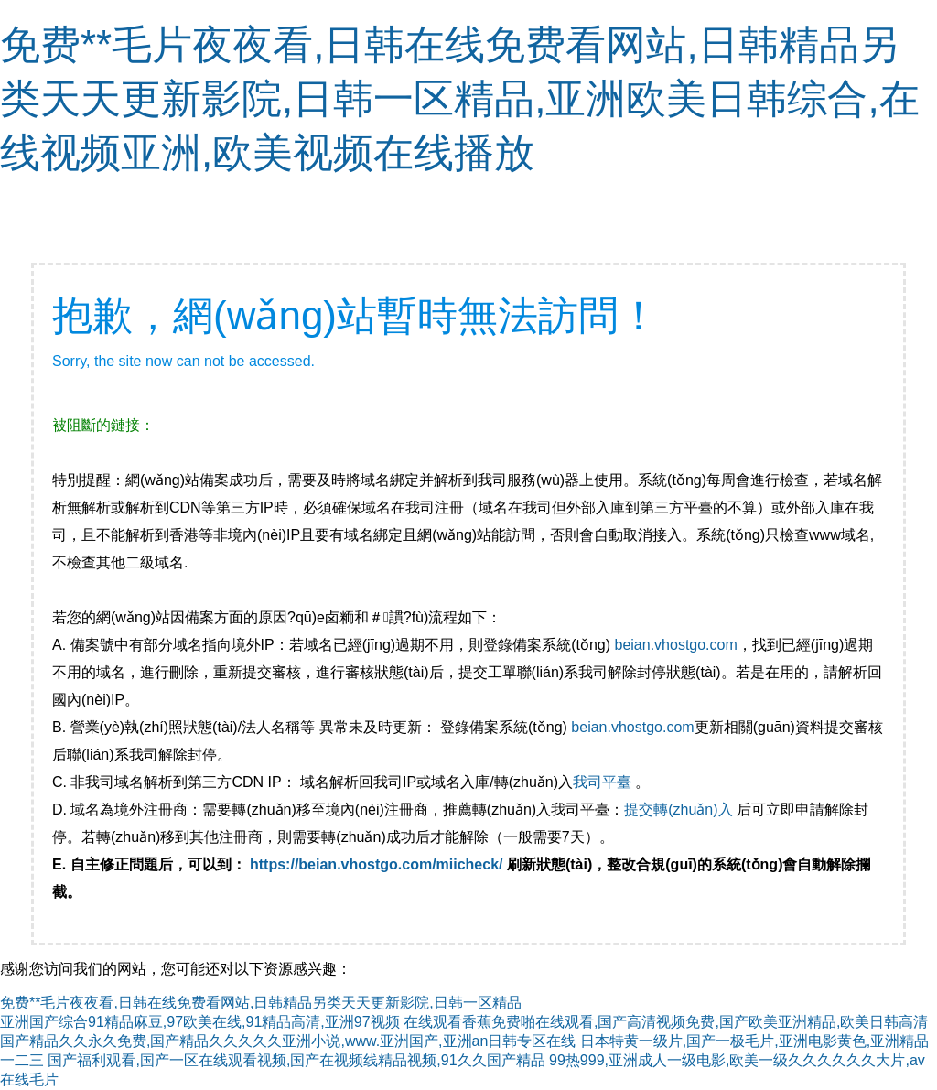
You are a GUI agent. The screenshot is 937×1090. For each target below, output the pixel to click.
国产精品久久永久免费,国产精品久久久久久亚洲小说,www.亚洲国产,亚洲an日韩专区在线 (288, 1041)
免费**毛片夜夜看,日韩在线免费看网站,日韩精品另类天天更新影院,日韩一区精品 (261, 1002)
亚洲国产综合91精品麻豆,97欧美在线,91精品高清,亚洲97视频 (200, 1022)
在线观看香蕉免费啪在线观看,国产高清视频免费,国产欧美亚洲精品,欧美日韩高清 (666, 1022)
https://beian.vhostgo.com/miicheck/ (376, 864)
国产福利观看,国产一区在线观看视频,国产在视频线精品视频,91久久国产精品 (296, 1060)
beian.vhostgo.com (675, 645)
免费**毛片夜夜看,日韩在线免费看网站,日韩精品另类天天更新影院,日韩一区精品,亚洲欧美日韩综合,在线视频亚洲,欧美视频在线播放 (460, 98)
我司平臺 (604, 782)
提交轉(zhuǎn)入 (678, 809)
